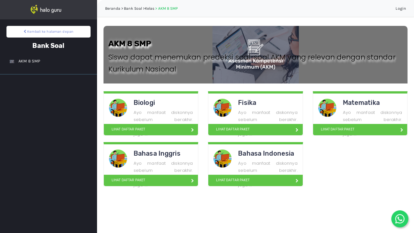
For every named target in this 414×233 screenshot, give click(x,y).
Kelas (150, 8)
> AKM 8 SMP (166, 8)
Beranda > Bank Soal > (125, 8)
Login (401, 8)
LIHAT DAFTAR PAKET (125, 129)
